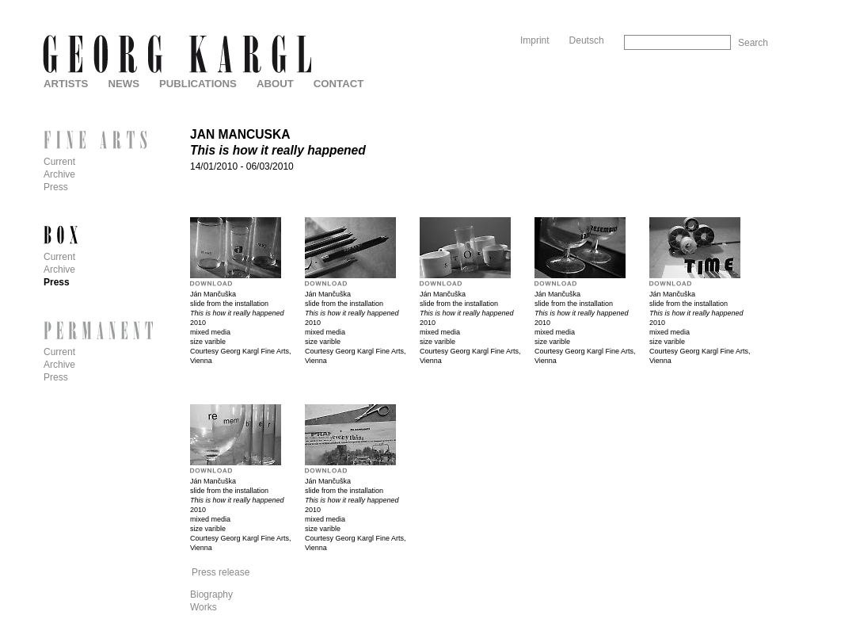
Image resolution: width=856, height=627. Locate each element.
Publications (198, 84)
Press (56, 187)
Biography (211, 594)
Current (59, 161)
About (275, 84)
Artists (66, 84)
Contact (338, 84)
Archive (59, 174)
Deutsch (586, 40)
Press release (220, 572)
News (123, 84)
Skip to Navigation (737, 6)
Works (203, 607)
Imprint (535, 40)
